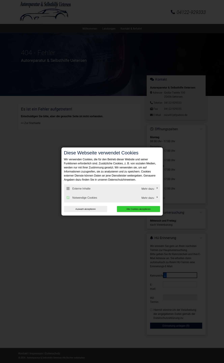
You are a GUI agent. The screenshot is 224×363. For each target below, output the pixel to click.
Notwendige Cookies (82, 197)
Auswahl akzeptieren (85, 209)
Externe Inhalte (79, 188)
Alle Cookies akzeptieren (138, 209)
